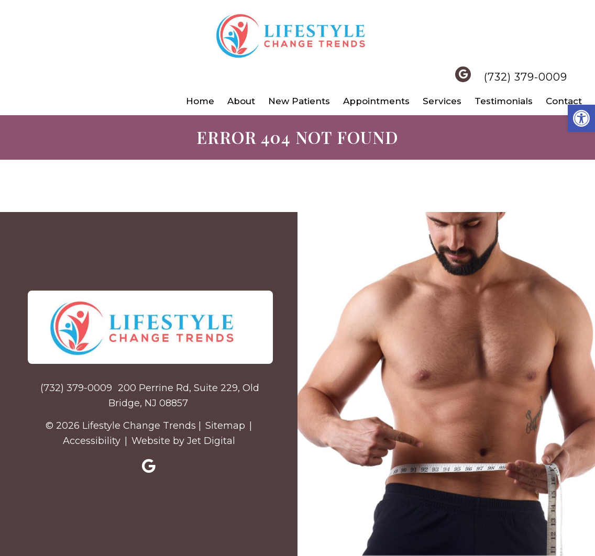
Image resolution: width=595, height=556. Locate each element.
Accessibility (91, 441)
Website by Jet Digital (183, 441)
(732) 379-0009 (525, 77)
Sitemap (225, 425)
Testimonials (504, 101)
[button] (581, 118)
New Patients (299, 101)
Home (200, 101)
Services (442, 101)
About (241, 101)
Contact (564, 101)
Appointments (376, 101)
